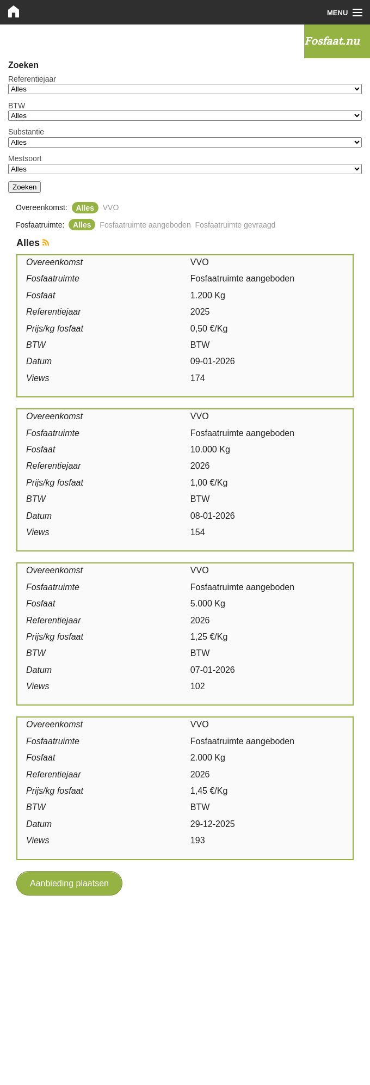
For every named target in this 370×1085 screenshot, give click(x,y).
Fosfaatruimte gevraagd (235, 224)
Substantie (26, 132)
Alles (85, 207)
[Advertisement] (185, 982)
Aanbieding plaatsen (69, 883)
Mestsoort (24, 158)
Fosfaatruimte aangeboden (145, 224)
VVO (111, 207)
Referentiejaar (32, 79)
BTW (16, 105)
